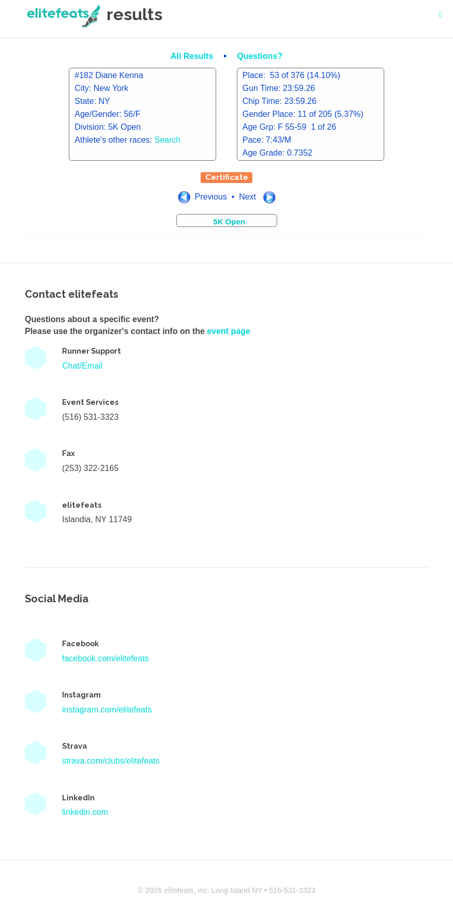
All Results (193, 56)
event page (228, 331)
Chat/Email (82, 365)
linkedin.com (85, 812)
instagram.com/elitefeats (107, 709)
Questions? (259, 56)
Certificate (226, 177)
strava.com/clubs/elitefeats (111, 760)
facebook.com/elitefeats (105, 658)
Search (168, 139)
